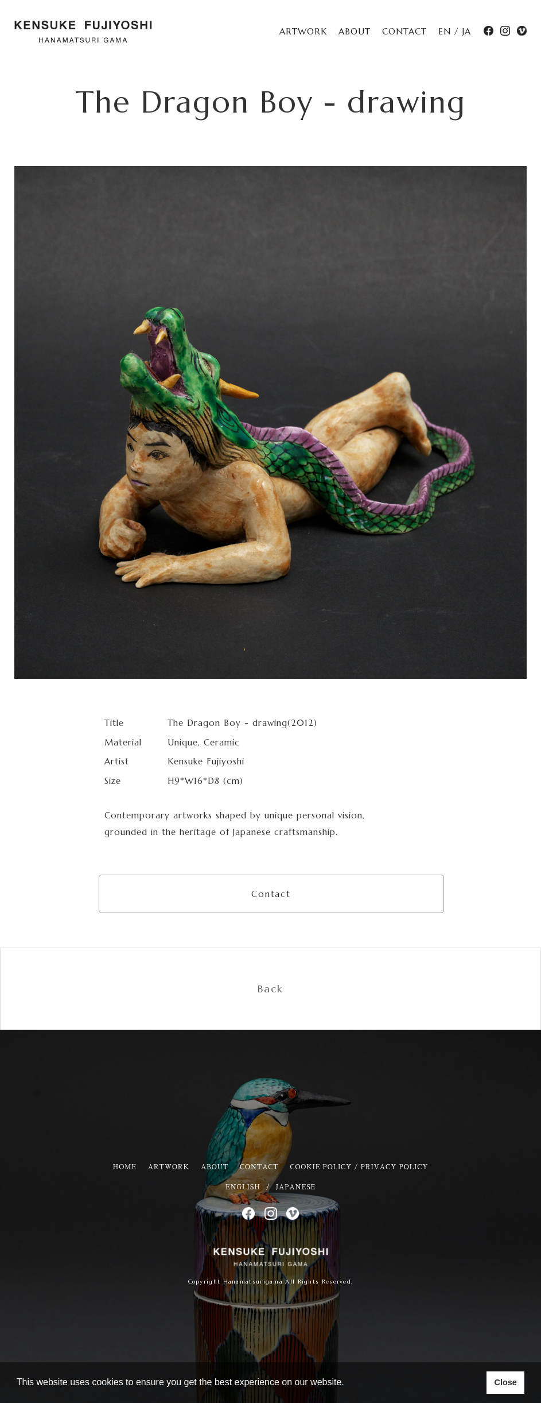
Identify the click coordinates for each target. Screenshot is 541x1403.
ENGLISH (242, 1187)
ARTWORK (303, 31)
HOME (125, 1167)
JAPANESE (296, 1187)
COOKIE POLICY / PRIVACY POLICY (359, 1167)
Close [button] (505, 1382)
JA (466, 31)
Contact (271, 893)
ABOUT (354, 31)
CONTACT (404, 31)
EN (444, 31)
